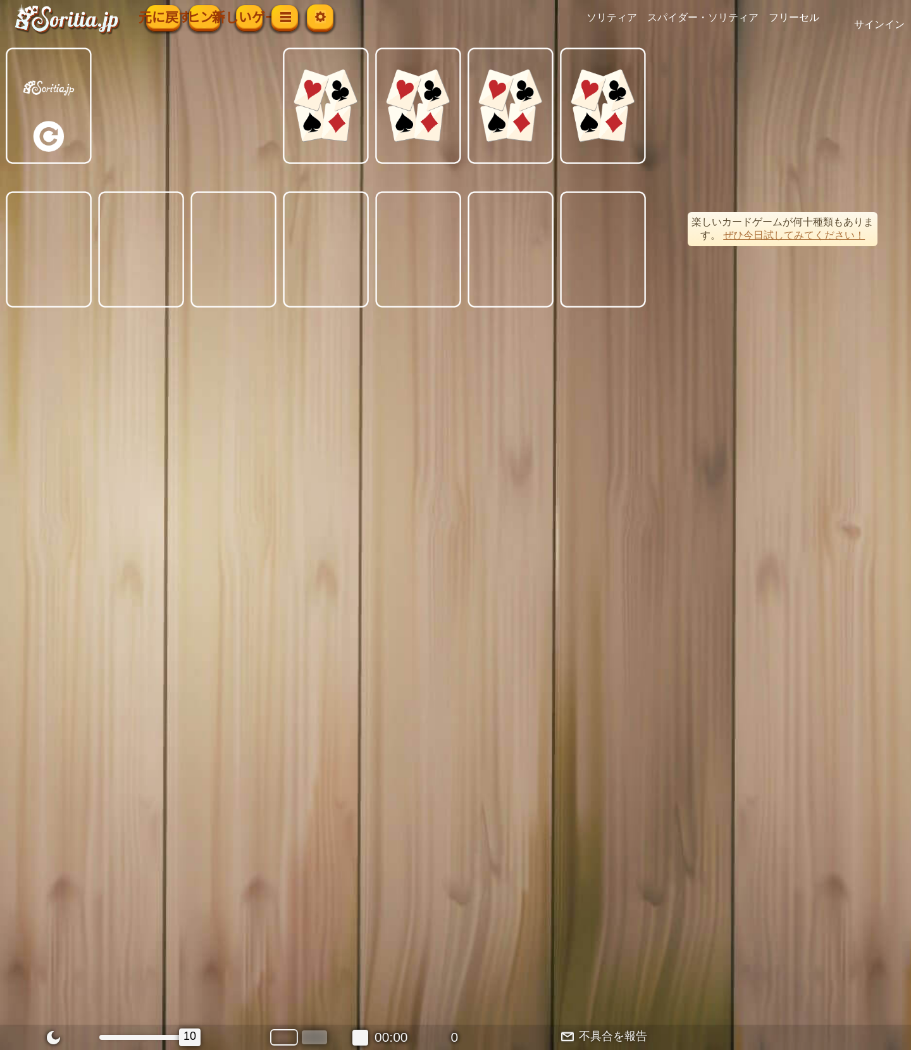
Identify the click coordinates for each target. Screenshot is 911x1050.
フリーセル (815, 17)
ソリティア (632, 17)
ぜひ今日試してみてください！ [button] (794, 235)
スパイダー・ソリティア (723, 17)
